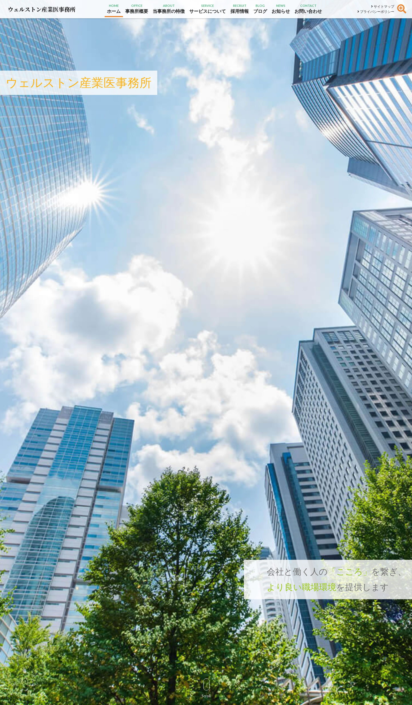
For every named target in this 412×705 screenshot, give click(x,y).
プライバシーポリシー (375, 12)
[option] (206, 352)
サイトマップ (382, 7)
